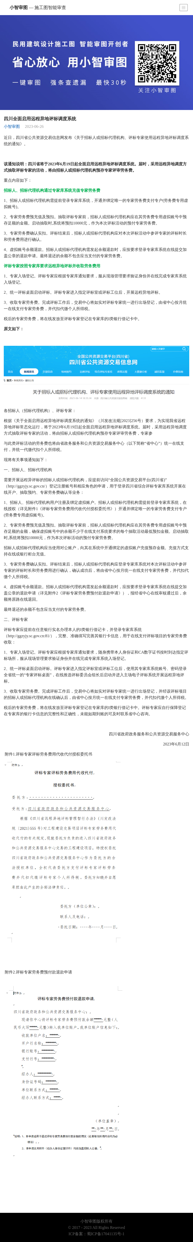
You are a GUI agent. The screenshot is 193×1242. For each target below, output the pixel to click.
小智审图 (38, 7)
